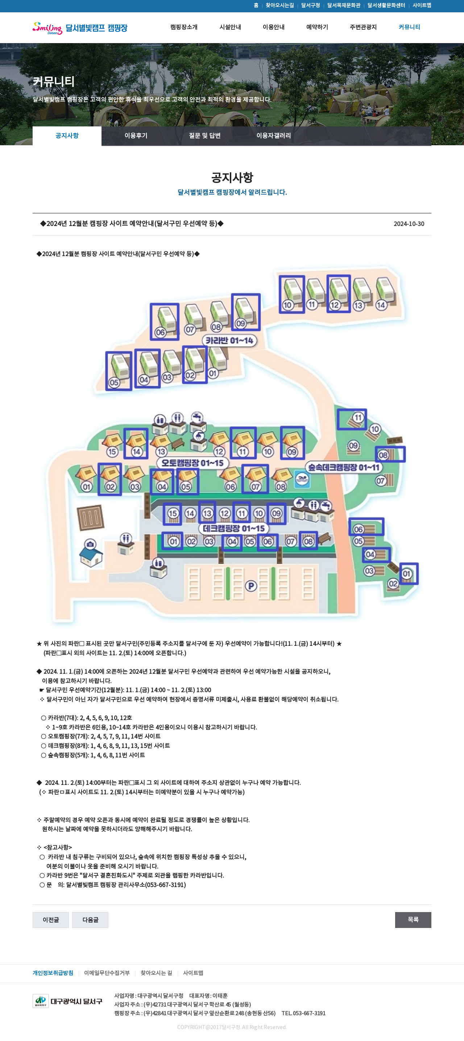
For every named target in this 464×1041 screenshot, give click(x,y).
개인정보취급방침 (53, 973)
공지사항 (67, 136)
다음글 (90, 920)
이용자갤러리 (273, 136)
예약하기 (317, 27)
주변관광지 (363, 27)
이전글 (51, 920)
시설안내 (230, 27)
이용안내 (274, 27)
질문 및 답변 (205, 136)
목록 (413, 920)
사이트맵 (193, 973)
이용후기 (136, 136)
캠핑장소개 (184, 27)
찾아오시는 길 (156, 973)
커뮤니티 (409, 27)
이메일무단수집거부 (107, 973)
